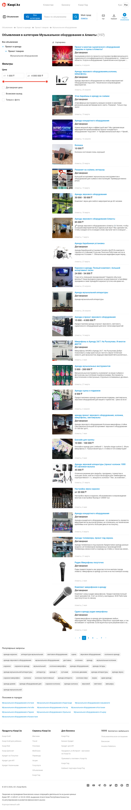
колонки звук (82, 678)
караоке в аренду (22, 666)
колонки (79, 660)
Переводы (36, 756)
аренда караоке (10, 654)
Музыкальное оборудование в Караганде (54, 703)
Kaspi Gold (6, 736)
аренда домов (9, 684)
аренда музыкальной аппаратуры (18, 672)
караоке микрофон (12, 678)
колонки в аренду (112, 654)
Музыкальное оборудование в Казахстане (20, 717)
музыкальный (40, 666)
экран (94, 678)
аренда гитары (99, 666)
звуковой (86, 684)
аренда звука (117, 672)
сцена (73, 654)
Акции (35, 760)
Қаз (120, 5)
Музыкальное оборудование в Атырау (90, 712)
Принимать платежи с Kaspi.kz (74, 758)
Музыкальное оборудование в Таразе (18, 712)
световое (98, 684)
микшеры (110, 684)
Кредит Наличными (10, 765)
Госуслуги (36, 765)
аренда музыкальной (13, 690)
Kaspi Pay (65, 736)
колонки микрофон (58, 666)
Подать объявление (124, 17)
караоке (7, 666)
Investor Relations (108, 746)
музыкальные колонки (106, 660)
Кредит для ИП (8, 760)
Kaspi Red (6, 746)
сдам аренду (106, 678)
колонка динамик (79, 672)
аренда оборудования (79, 666)
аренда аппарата (65, 678)
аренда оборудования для (30, 684)
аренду (89, 660)
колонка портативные (44, 678)
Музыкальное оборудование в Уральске (54, 712)
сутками (64, 672)
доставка (67, 660)
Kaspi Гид (36, 775)
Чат (103, 17)
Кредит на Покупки (10, 756)
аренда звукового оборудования (17, 660)
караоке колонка (53, 684)
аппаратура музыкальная (32, 654)
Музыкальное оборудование (24, 56)
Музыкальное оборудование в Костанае (88, 707)
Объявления (10, 16)
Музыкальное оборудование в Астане (18, 703)
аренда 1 (53, 672)
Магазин (36, 736)
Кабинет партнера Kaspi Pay (73, 768)
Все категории (33, 16)
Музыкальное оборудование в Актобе (18, 707)
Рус (126, 5)
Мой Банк (36, 751)
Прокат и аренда (11, 46)
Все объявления (10, 42)
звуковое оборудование (90, 654)
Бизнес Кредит (67, 741)
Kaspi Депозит (8, 751)
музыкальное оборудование (47, 660)
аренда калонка (71, 684)
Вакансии (105, 741)
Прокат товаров (14, 51)
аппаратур (40, 672)
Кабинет (114, 17)
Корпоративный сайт (11, 804)
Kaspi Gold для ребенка (11, 741)
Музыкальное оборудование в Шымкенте (92, 703)
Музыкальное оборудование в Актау (52, 707)
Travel (34, 741)
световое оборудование (57, 654)
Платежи (36, 746)
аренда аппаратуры (99, 672)
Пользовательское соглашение (114, 736)
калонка (27, 678)
